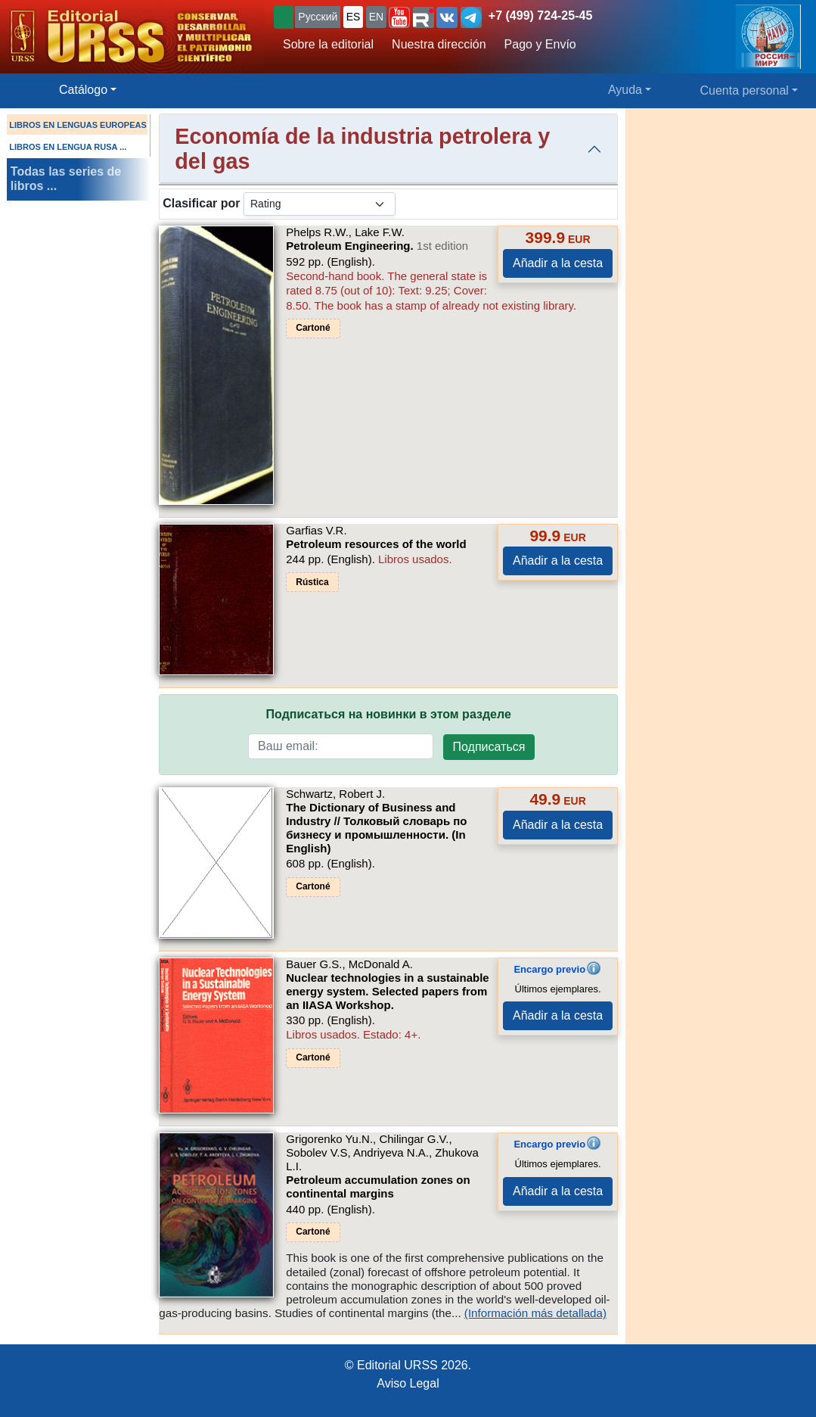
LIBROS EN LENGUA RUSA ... (67, 146)
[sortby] (320, 204)
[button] (399, 17)
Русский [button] (317, 17)
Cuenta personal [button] (744, 90)
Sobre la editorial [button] (328, 44)
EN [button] (376, 17)
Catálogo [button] (83, 89)
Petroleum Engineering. (377, 245)
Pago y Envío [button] (540, 44)
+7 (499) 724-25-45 (540, 15)
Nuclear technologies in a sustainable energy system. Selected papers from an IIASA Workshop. (387, 991)
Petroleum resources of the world (376, 543)
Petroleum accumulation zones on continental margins (378, 1186)
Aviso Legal (408, 1383)
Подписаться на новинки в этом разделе (388, 714)
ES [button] (353, 17)
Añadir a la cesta (558, 263)
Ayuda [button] (625, 89)
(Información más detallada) (535, 1312)
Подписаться (489, 746)
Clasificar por (201, 203)
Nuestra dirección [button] (439, 44)
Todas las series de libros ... (66, 178)
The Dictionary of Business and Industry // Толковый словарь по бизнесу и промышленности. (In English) (376, 828)
